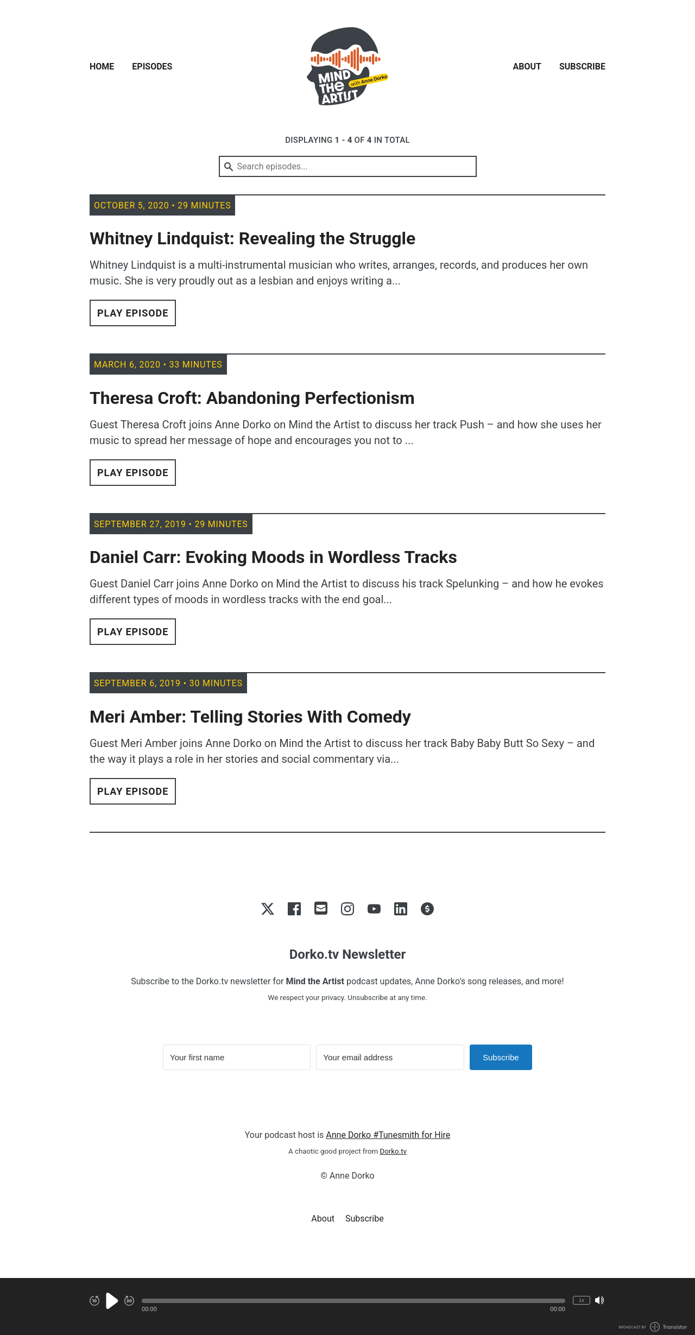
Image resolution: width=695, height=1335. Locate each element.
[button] (353, 1301)
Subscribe (582, 66)
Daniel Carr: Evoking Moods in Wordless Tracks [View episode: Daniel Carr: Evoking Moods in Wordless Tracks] (273, 557)
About (527, 66)
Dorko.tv (393, 1151)
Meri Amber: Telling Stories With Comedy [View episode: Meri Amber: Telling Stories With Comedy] (250, 716)
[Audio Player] (347, 1306)
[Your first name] (237, 1057)
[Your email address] (390, 1057)
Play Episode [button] (132, 313)
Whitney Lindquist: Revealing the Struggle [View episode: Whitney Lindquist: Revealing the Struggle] (252, 238)
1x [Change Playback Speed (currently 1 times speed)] (581, 1300)
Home (102, 66)
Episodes (152, 66)
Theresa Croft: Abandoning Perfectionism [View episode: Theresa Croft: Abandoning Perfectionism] (252, 398)
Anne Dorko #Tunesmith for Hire (388, 1135)
